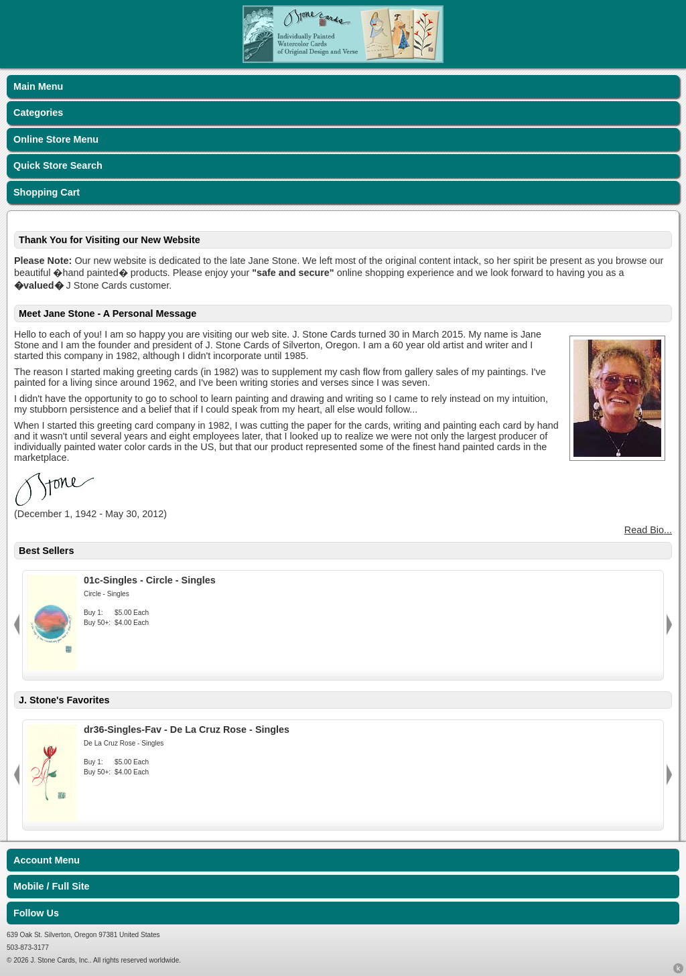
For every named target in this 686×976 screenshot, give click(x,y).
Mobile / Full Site (51, 886)
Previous (16, 625)
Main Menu (38, 86)
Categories (38, 112)
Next (669, 625)
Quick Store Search (57, 165)
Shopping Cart (46, 192)
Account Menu (46, 860)
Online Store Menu (55, 139)
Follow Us (36, 913)
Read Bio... (648, 530)
